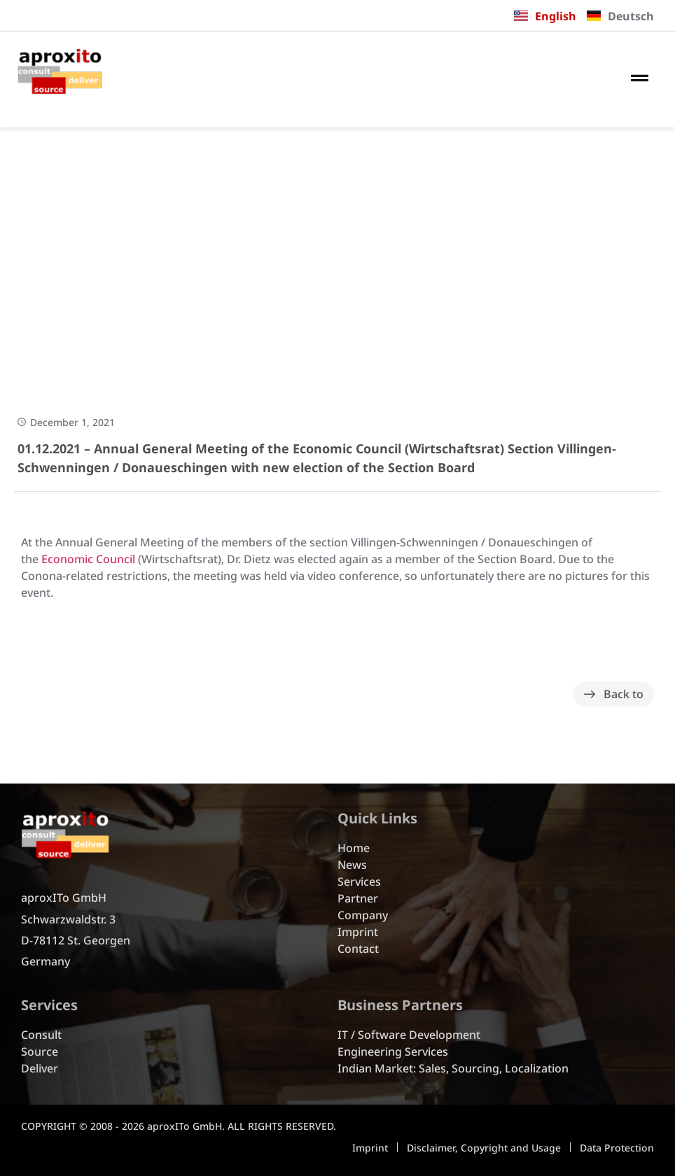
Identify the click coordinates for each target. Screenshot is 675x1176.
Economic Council (88, 559)
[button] (640, 79)
